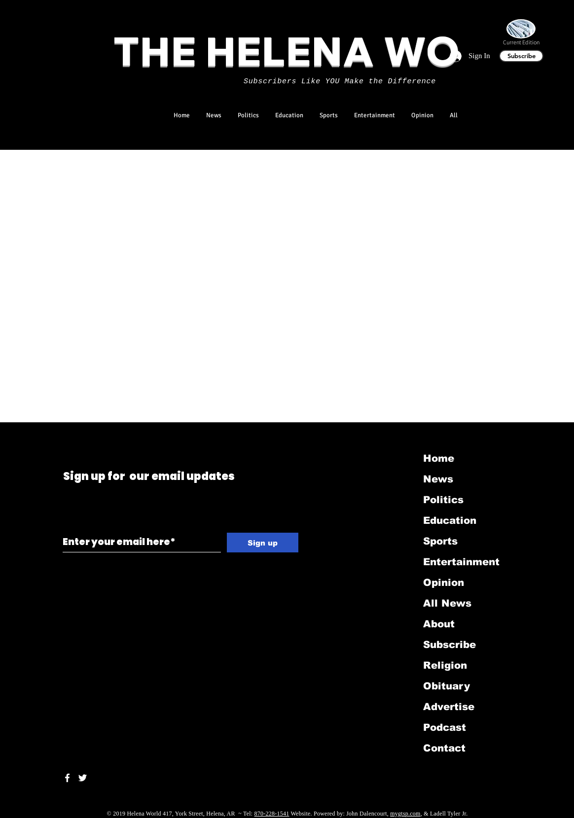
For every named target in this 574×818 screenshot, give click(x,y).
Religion (445, 665)
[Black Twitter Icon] (65, 435)
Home (438, 458)
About (439, 623)
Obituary (446, 686)
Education (449, 520)
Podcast (444, 727)
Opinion (443, 582)
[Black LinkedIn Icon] (78, 435)
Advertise (448, 706)
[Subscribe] (521, 56)
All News (447, 603)
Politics (443, 499)
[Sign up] (262, 542)
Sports (440, 541)
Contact (444, 748)
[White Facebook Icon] (67, 778)
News (438, 479)
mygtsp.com (405, 813)
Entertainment (461, 561)
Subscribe (449, 644)
